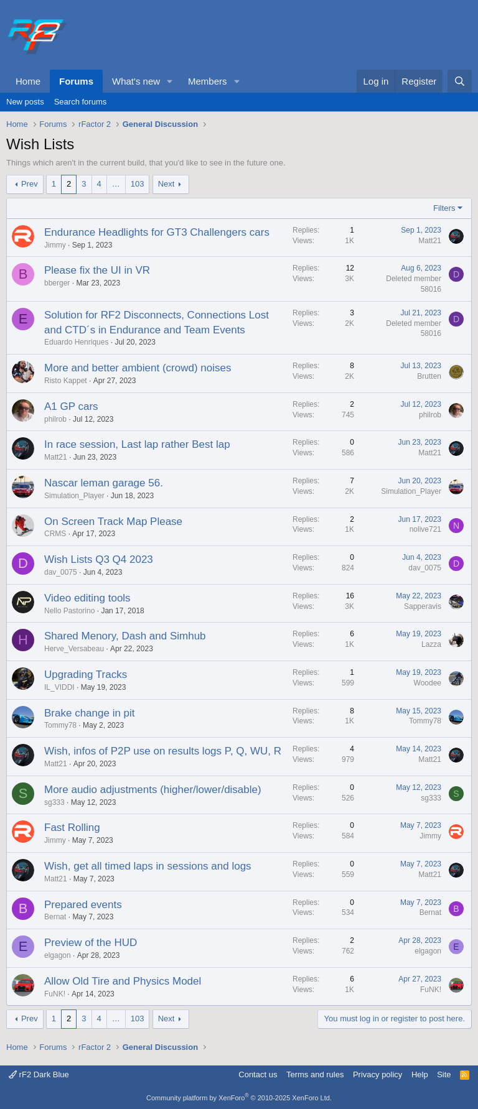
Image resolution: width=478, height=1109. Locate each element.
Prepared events (83, 905)
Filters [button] (444, 208)
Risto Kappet (65, 380)
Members (207, 81)
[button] (170, 81)
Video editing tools (87, 598)
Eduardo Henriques (76, 342)
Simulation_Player (74, 495)
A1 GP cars (71, 406)
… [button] (116, 183)
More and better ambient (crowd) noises (137, 368)
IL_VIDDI (59, 687)
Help (419, 1074)
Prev (29, 183)
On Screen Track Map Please (113, 521)
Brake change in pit (89, 713)
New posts (25, 101)
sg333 (54, 802)
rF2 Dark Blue (39, 1074)
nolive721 (425, 529)
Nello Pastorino (69, 610)
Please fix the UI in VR (97, 270)
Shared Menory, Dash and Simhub (125, 636)
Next (166, 183)
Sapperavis (422, 606)
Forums (76, 81)
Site (444, 1074)
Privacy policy (377, 1074)
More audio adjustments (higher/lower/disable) (152, 790)
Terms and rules (315, 1074)
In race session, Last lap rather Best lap (137, 444)
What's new (136, 81)
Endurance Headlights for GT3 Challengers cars (156, 232)
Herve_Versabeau (74, 648)
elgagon (57, 955)
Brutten (429, 376)
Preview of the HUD (90, 943)
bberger (57, 283)
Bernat (55, 916)
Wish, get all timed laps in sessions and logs (147, 866)
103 (137, 183)
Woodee (427, 683)
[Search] (460, 81)
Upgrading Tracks (85, 674)
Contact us (257, 1074)
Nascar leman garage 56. (103, 483)
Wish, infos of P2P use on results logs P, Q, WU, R (162, 751)
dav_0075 (60, 572)
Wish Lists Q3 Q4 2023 (98, 559)
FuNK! (54, 994)
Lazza (431, 644)
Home (28, 81)
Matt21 (429, 240)
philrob (55, 419)
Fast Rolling (72, 827)
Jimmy (55, 245)
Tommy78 (60, 725)
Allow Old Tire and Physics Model (122, 981)
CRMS (55, 533)
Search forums (80, 101)
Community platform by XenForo (239, 1098)
